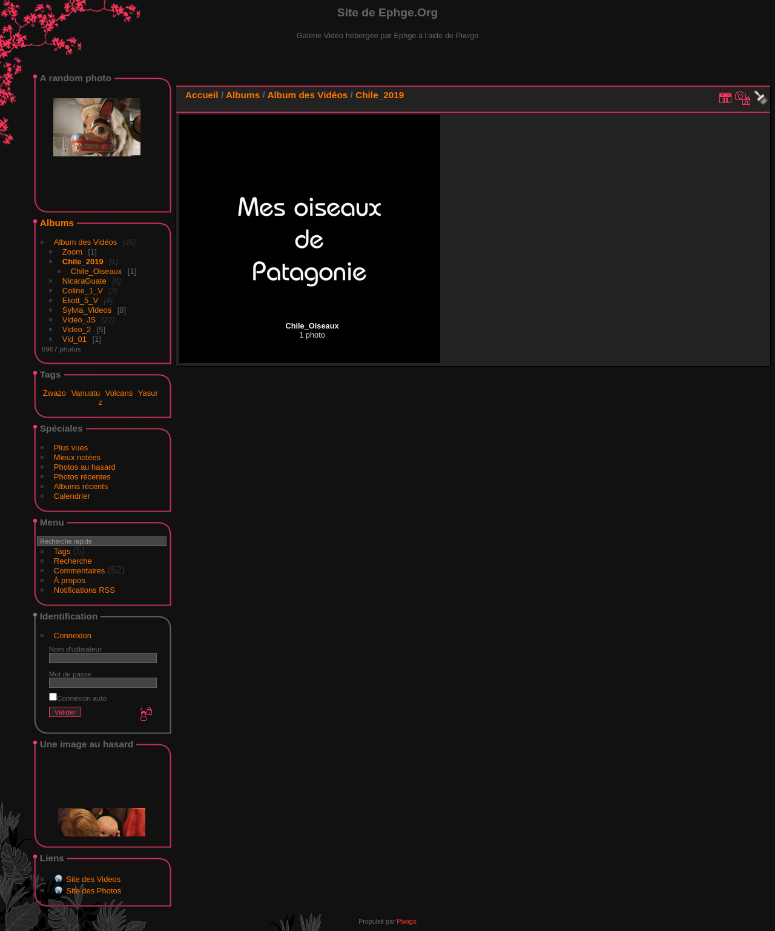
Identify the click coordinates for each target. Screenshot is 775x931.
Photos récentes (82, 476)
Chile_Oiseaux (96, 271)
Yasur (148, 393)
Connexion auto (78, 698)
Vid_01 (74, 339)
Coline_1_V (82, 290)
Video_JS (79, 319)
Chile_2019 (83, 261)
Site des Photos (93, 890)
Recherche (73, 561)
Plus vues (71, 447)
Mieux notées (77, 457)
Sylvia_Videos (86, 310)
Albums (57, 223)
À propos (69, 580)
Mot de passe (70, 674)
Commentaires (79, 570)
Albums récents (81, 486)
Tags (62, 551)
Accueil (202, 95)
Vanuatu (85, 393)
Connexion (72, 635)
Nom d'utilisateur (75, 649)
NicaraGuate (84, 280)
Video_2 (76, 329)
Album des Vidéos (85, 242)
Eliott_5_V (80, 300)
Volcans (119, 393)
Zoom (72, 251)
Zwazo (54, 393)
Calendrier (72, 496)
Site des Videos (93, 879)
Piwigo (406, 921)
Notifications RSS (84, 590)
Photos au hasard (85, 467)
